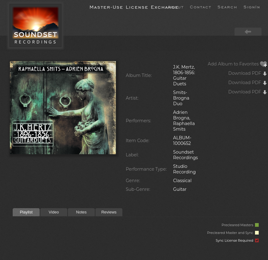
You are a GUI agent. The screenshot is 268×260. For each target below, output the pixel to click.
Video (54, 212)
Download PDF (247, 73)
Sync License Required (237, 241)
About (176, 6)
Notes (81, 212)
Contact (200, 6)
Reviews (108, 212)
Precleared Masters (240, 225)
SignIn (252, 6)
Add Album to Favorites (237, 64)
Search (227, 6)
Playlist (26, 212)
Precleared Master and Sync (233, 233)
